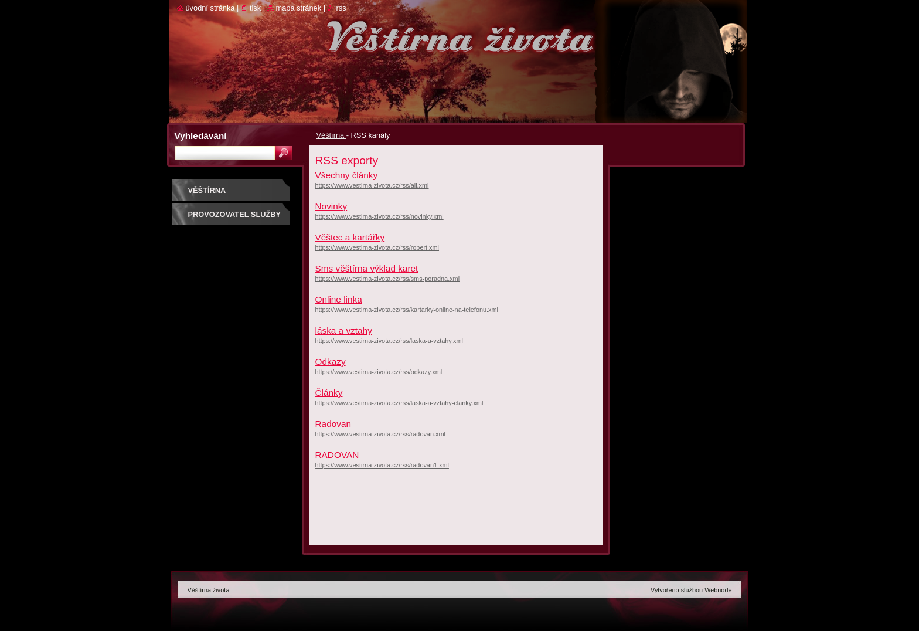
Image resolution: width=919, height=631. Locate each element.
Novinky (331, 206)
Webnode (717, 589)
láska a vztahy (343, 330)
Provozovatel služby (234, 214)
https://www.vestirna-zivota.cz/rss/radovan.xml (380, 433)
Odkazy (330, 362)
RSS (341, 8)
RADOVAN (337, 455)
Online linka (338, 299)
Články (329, 393)
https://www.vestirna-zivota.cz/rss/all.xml (372, 185)
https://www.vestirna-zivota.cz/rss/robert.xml (377, 247)
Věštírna (331, 135)
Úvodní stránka (210, 8)
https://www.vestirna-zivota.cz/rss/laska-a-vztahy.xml (389, 340)
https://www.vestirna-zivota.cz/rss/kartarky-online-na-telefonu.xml (406, 309)
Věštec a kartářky (350, 237)
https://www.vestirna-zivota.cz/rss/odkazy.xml (379, 371)
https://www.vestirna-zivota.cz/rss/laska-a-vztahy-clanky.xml (399, 402)
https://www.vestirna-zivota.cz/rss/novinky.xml (379, 216)
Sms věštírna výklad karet (366, 268)
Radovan (333, 424)
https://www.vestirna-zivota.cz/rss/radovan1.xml (382, 465)
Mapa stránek (299, 8)
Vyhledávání (201, 136)
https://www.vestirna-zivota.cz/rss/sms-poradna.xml (387, 278)
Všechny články (346, 175)
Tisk (255, 8)
